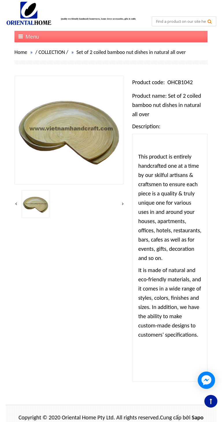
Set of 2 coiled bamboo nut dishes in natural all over (131, 52)
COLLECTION (51, 52)
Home (20, 52)
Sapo (198, 417)
